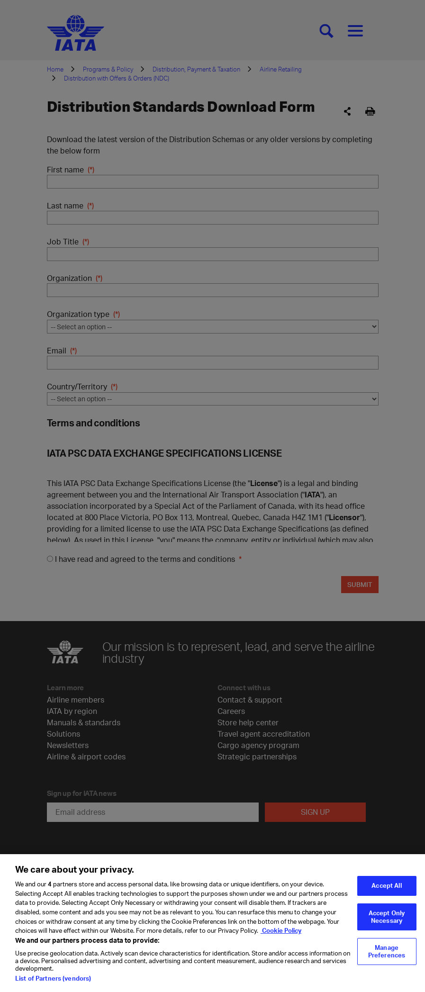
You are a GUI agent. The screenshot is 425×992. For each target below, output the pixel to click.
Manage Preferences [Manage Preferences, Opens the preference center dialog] (386, 959)
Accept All (386, 893)
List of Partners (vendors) (53, 986)
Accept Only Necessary (387, 924)
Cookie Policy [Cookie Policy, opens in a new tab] (281, 938)
